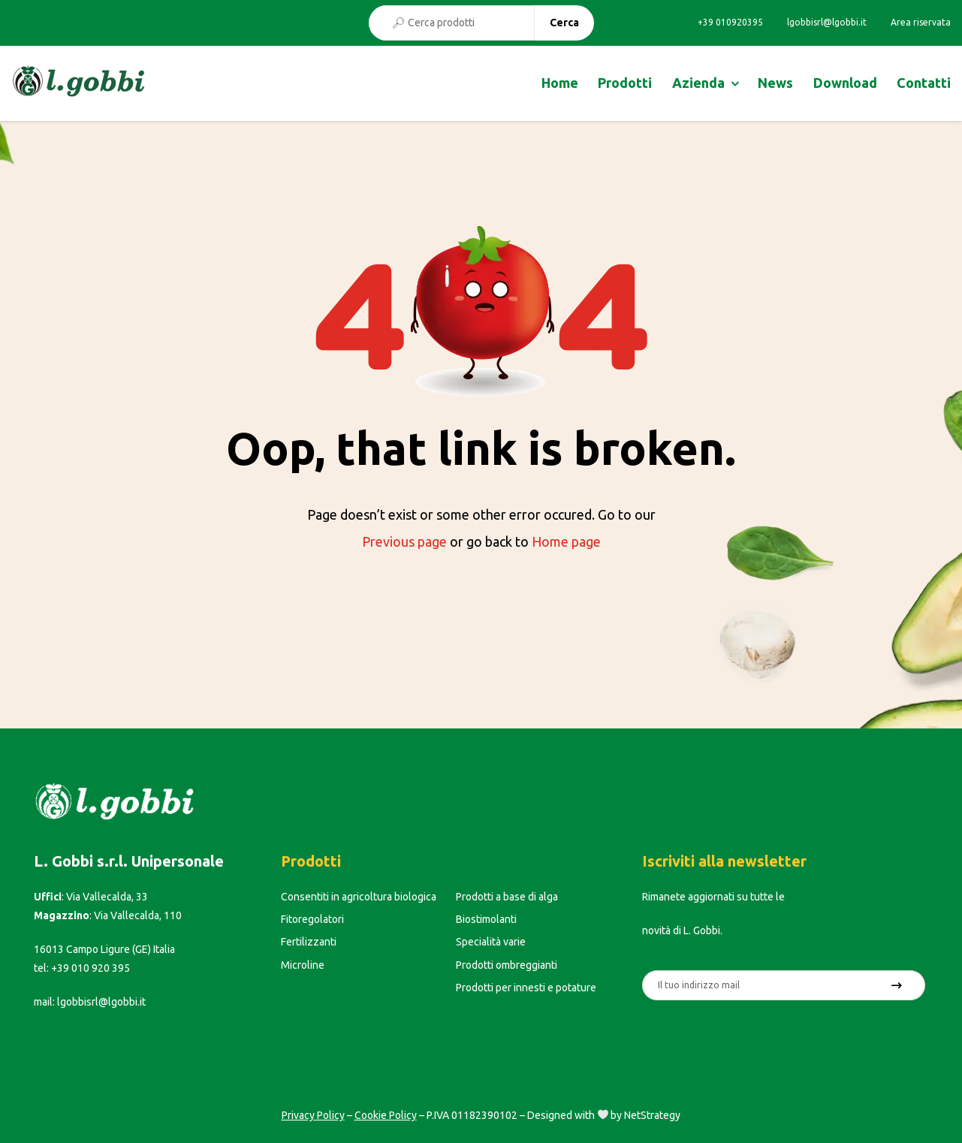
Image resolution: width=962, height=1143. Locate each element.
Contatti (924, 82)
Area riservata (921, 22)
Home (559, 82)
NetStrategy (652, 1115)
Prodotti (625, 82)
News (775, 82)
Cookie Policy (385, 1115)
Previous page (404, 541)
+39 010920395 (730, 22)
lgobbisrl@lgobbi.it (827, 22)
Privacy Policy (313, 1115)
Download (845, 82)
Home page (566, 541)
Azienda (698, 82)
